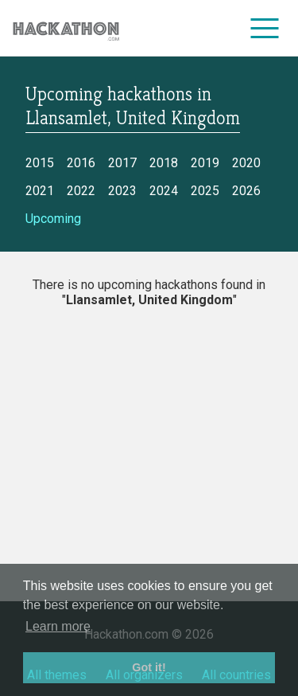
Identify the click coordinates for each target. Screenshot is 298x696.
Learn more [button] (58, 626)
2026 (246, 190)
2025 (205, 190)
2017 (122, 162)
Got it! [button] (148, 667)
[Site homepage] (66, 28)
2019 (205, 162)
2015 (39, 162)
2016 (81, 162)
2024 (163, 190)
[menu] (265, 28)
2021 (39, 190)
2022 (81, 190)
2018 (163, 162)
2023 (122, 190)
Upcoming (53, 218)
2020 (246, 162)
